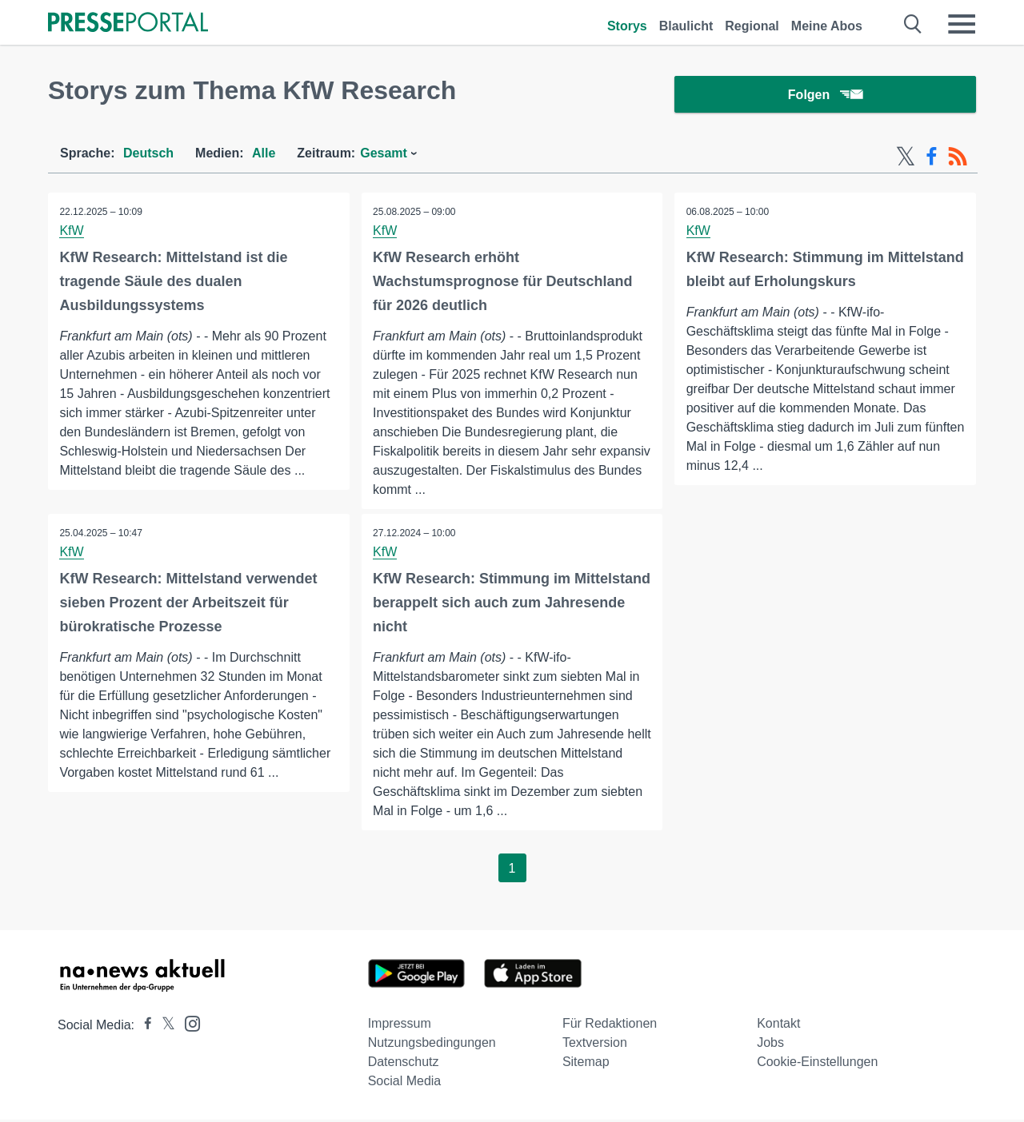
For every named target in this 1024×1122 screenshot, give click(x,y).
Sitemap (586, 1064)
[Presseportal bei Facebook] (143, 1027)
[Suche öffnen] (913, 24)
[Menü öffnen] (961, 24)
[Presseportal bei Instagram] (187, 1025)
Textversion (594, 1045)
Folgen (825, 95)
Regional (752, 26)
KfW (72, 232)
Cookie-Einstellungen (817, 1064)
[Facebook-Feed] (932, 158)
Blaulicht (686, 26)
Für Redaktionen (609, 1025)
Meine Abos (826, 26)
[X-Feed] (905, 158)
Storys (627, 26)
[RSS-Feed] (957, 158)
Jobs (770, 1045)
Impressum (399, 1025)
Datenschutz (403, 1064)
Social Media (405, 1083)
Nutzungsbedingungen (432, 1045)
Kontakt (778, 1025)
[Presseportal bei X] (163, 1027)
